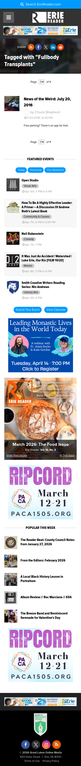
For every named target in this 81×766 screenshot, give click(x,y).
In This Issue (67, 455)
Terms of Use (32, 761)
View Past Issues (16, 455)
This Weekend (55, 170)
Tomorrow (35, 170)
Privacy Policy (51, 761)
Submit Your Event (28, 309)
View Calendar (55, 309)
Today (21, 170)
